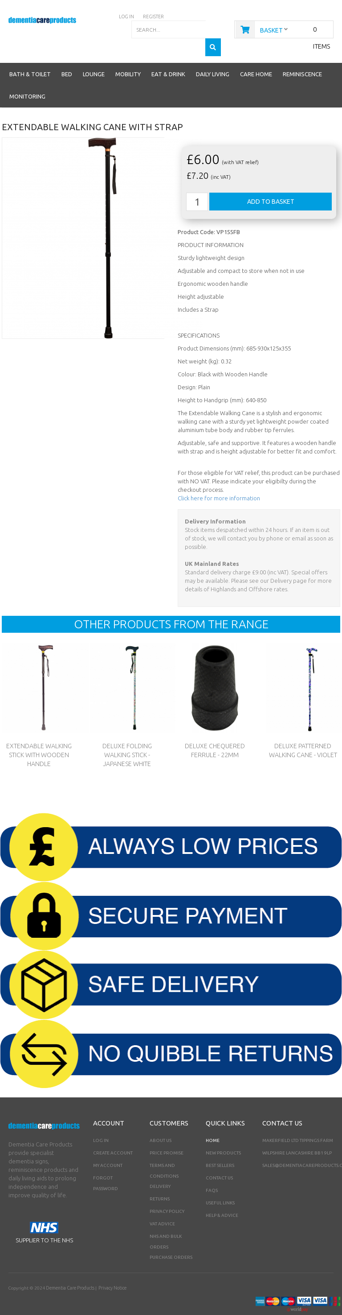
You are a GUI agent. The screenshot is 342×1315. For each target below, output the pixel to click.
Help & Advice (222, 1197)
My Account (107, 1147)
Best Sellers (220, 1147)
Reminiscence (302, 56)
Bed (66, 56)
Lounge (94, 56)
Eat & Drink (168, 56)
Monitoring (27, 78)
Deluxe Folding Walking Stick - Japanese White (126, 736)
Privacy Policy (167, 1193)
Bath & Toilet (30, 56)
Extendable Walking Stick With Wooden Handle (39, 736)
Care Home (256, 56)
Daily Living (212, 56)
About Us (160, 1122)
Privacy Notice (112, 1270)
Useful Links (220, 1185)
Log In (101, 1122)
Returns (160, 1181)
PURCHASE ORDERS (171, 1239)
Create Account (113, 1135)
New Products (223, 1135)
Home (213, 1122)
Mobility (128, 56)
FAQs (212, 1172)
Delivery (160, 1168)
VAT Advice (162, 1206)
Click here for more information (219, 480)
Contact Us (219, 1160)
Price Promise (166, 1135)
